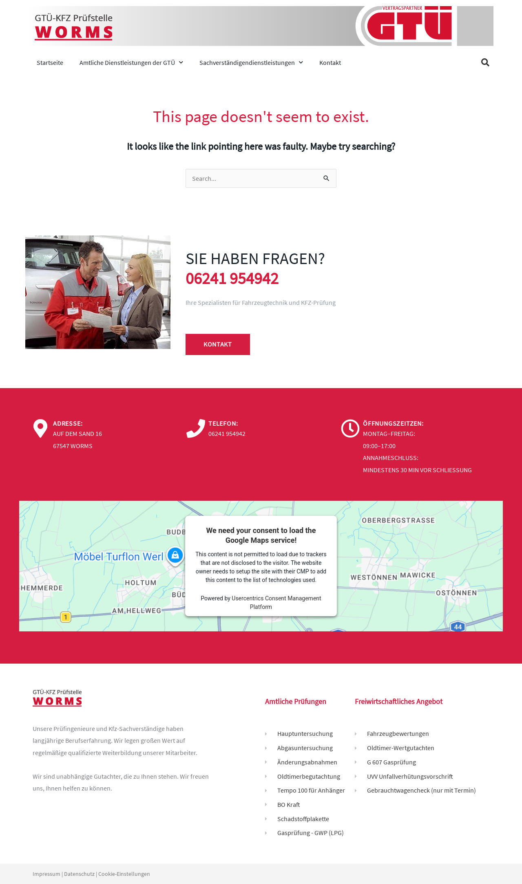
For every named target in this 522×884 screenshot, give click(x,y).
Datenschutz (79, 873)
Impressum (46, 873)
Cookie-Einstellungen (124, 873)
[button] (485, 62)
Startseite (50, 62)
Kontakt (330, 62)
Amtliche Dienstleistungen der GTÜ (131, 62)
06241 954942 (232, 278)
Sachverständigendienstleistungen (251, 62)
